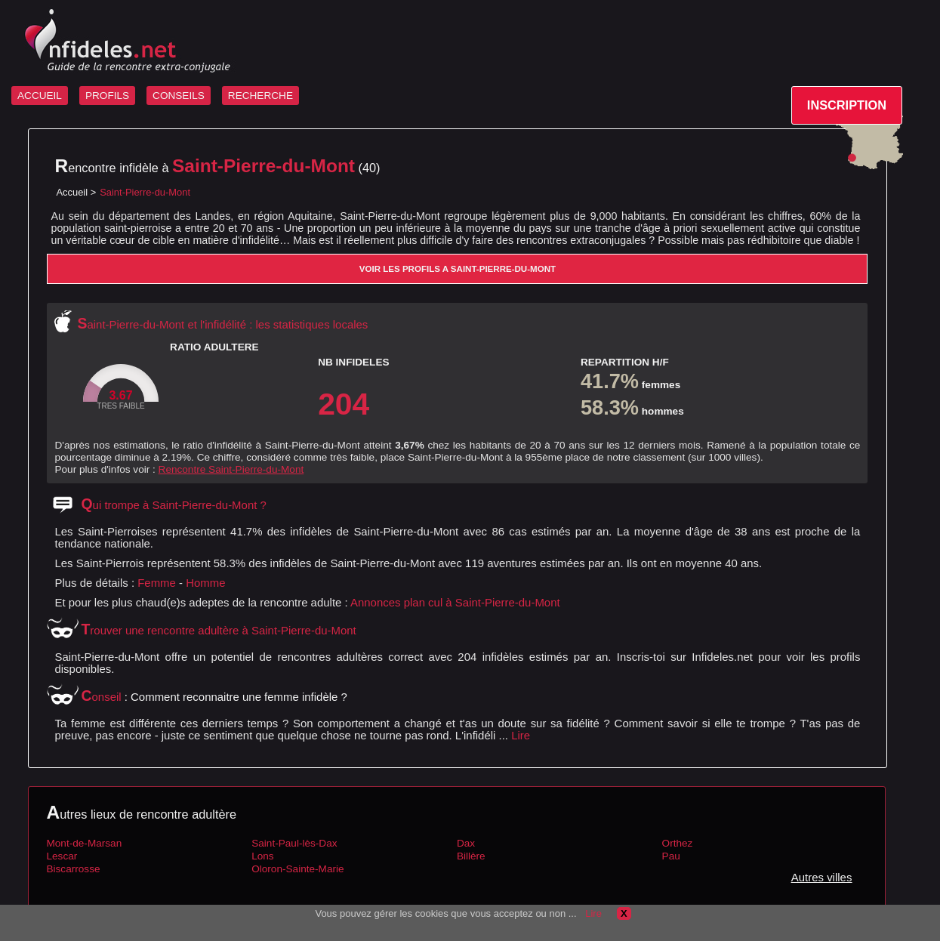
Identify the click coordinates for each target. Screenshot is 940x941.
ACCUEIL (39, 95)
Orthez (677, 843)
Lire (520, 735)
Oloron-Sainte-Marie (297, 869)
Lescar (61, 856)
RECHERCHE (260, 95)
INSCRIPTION (846, 105)
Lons (262, 856)
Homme (205, 582)
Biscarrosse (73, 869)
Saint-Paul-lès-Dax (294, 843)
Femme (156, 582)
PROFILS (107, 95)
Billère (471, 856)
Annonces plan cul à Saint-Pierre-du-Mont (455, 602)
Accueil (72, 192)
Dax (466, 843)
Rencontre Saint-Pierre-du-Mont (231, 469)
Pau (671, 856)
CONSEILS (179, 95)
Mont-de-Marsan (84, 843)
